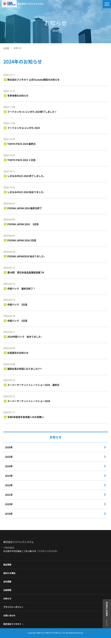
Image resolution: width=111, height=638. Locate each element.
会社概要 (7, 581)
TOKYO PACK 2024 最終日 (22, 143)
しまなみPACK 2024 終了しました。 (27, 176)
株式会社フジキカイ (12, 624)
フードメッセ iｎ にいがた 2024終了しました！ (32, 111)
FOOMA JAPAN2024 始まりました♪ (26, 256)
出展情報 (7, 590)
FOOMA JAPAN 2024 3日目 (23, 224)
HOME (6, 48)
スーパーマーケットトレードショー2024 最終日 (33, 384)
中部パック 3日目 (17, 304)
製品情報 (7, 564)
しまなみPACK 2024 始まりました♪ (26, 192)
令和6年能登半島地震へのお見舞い (26, 417)
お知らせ (7, 598)
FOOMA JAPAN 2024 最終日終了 (25, 208)
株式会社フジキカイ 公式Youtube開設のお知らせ (34, 79)
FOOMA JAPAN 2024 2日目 (22, 240)
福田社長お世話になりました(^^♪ (25, 368)
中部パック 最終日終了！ (21, 288)
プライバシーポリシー (13, 607)
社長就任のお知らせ (18, 352)
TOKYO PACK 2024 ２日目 (22, 160)
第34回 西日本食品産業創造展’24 (26, 272)
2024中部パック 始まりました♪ (25, 336)
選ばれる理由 (9, 573)
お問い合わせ (9, 615)
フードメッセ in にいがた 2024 (25, 127)
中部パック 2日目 (17, 320)
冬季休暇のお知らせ (18, 95)
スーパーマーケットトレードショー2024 (29, 401)
